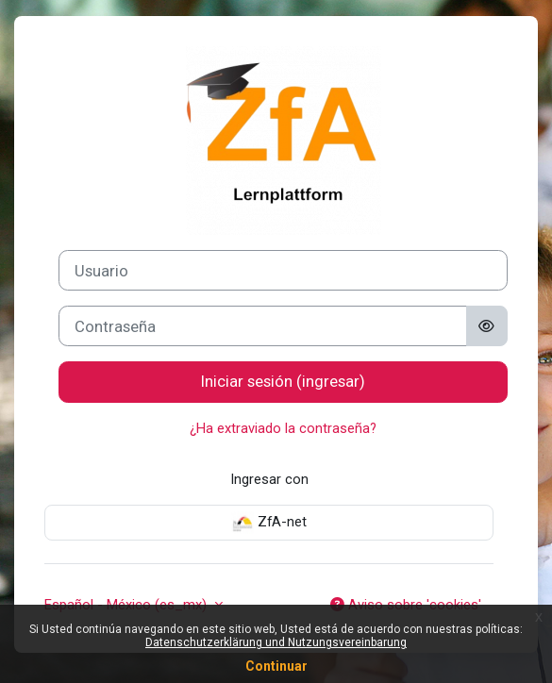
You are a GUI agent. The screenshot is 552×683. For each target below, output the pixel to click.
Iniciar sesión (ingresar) (283, 381)
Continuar (276, 666)
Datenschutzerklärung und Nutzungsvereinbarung (276, 642)
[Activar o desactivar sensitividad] (487, 326)
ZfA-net (269, 522)
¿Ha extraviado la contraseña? (283, 428)
